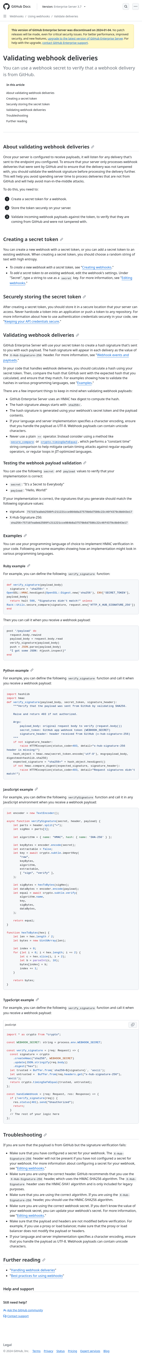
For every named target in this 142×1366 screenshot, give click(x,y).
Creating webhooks (96, 267)
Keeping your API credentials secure (32, 321)
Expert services (90, 1351)
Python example (18, 670)
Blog (106, 1351)
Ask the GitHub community (23, 1310)
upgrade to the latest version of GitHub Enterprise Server (85, 38)
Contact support (16, 1316)
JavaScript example (20, 789)
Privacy (48, 1351)
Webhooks (17, 16)
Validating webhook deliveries (41, 335)
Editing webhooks (30, 1168)
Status (60, 1351)
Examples (84, 383)
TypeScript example (21, 1000)
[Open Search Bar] (126, 6)
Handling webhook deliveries (33, 1270)
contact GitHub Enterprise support (65, 43)
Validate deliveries (66, 16)
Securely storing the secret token (44, 296)
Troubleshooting (25, 1134)
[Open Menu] (135, 6)
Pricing (72, 1351)
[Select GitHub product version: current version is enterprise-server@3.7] (63, 6)
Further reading (24, 1259)
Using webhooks (39, 16)
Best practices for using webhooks (37, 1275)
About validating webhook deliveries (48, 146)
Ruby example (16, 566)
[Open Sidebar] (5, 16)
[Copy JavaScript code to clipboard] (132, 1025)
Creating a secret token (33, 239)
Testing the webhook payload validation (44, 463)
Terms (36, 1351)
